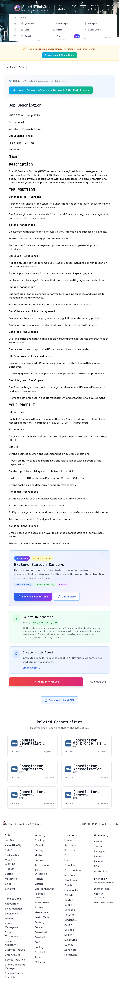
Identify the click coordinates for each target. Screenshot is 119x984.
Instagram (100, 851)
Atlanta (68, 895)
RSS (96, 866)
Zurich (68, 885)
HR (6, 893)
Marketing (11, 878)
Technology (42, 865)
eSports (39, 845)
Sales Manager (13, 908)
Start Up (40, 840)
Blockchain (11, 913)
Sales (8, 883)
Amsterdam (71, 845)
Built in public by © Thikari (25, 824)
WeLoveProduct (103, 902)
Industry (40, 835)
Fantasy (39, 922)
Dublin (68, 905)
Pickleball (40, 962)
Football (40, 952)
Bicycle (39, 883)
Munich (68, 860)
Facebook (100, 861)
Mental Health (43, 912)
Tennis (38, 957)
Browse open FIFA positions (59, 55)
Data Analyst (12, 954)
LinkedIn (99, 856)
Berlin (67, 855)
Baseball (40, 937)
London (68, 840)
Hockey (39, 947)
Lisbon (68, 934)
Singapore (70, 919)
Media (38, 855)
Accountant (12, 903)
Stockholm (70, 880)
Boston (68, 900)
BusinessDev (12, 855)
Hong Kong (70, 954)
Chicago (69, 929)
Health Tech (42, 917)
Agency (39, 878)
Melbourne (70, 939)
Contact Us (101, 871)
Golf (37, 942)
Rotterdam (70, 850)
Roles (8, 835)
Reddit (98, 841)
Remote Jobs (13, 898)
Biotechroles (101, 888)
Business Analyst (15, 949)
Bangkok (69, 910)
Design (9, 873)
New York (69, 875)
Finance (9, 918)
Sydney (68, 944)
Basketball (41, 932)
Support (10, 888)
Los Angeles (71, 890)
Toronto (69, 914)
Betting (39, 850)
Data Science (12, 850)
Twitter (98, 846)
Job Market (62, 7)
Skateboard (42, 902)
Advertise (77, 5)
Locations (70, 835)
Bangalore (70, 949)
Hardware (40, 860)
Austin (68, 924)
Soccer (39, 927)
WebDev (10, 840)
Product (10, 868)
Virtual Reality (13, 845)
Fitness (39, 907)
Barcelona (70, 865)
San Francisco (72, 870)
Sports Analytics (15, 959)
